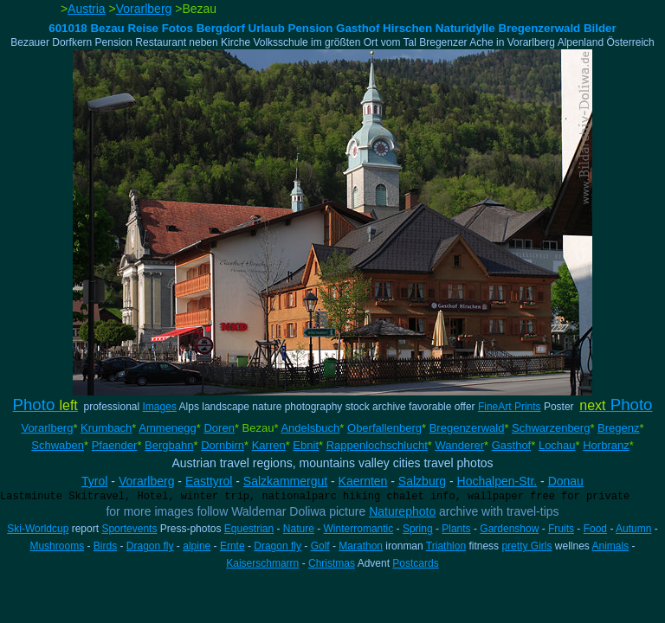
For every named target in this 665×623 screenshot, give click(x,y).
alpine (196, 546)
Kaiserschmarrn (262, 563)
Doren (218, 427)
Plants (456, 529)
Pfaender (115, 445)
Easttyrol (208, 481)
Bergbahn (169, 445)
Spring (418, 529)
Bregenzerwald (467, 427)
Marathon (361, 546)
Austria (87, 9)
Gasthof (512, 445)
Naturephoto (402, 511)
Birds (105, 546)
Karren (269, 445)
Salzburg (422, 481)
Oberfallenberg (384, 427)
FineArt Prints (509, 407)
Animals (610, 546)
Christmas (331, 563)
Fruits (561, 529)
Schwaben (57, 445)
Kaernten (363, 481)
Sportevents (129, 529)
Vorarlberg (144, 9)
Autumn (633, 529)
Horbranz (606, 445)
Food (595, 529)
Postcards (415, 563)
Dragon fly (150, 546)
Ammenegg (167, 427)
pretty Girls (526, 546)
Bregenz (618, 427)
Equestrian (249, 529)
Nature (298, 529)
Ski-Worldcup (37, 529)
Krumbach (106, 427)
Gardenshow (509, 529)
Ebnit (306, 445)
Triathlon (446, 546)
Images (160, 407)
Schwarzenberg (551, 427)
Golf (320, 546)
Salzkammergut (285, 481)
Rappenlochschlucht (377, 445)
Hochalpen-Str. (497, 481)
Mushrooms (56, 546)
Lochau (557, 445)
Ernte (232, 546)
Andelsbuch (310, 427)
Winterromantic (359, 529)
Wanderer (459, 445)
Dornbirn (222, 445)
